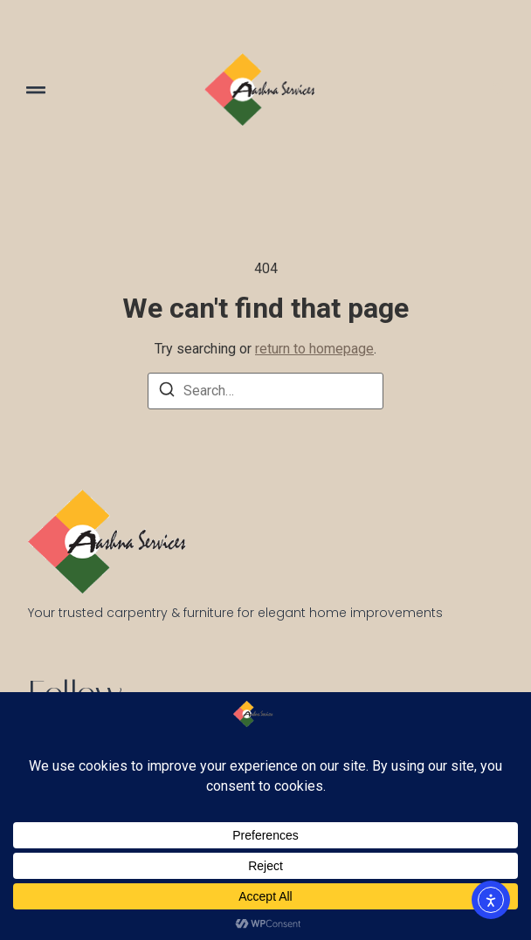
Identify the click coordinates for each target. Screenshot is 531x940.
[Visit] (498, 89)
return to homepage (314, 348)
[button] (35, 90)
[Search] (167, 392)
